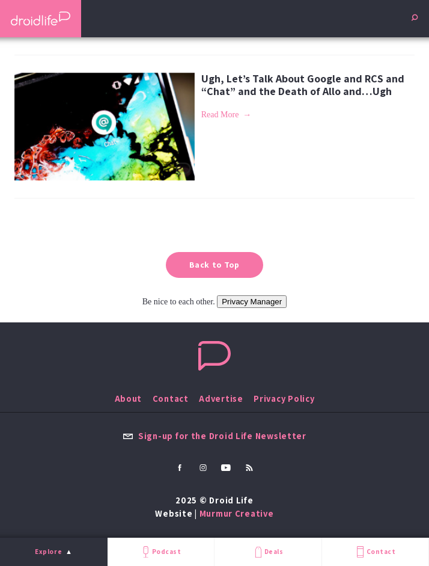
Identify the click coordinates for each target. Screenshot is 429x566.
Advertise (221, 398)
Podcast (160, 552)
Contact (374, 552)
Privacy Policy (284, 398)
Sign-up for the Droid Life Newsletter (214, 435)
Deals (267, 552)
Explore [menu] (48, 551)
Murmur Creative (236, 513)
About (128, 398)
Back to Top (214, 264)
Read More (220, 114)
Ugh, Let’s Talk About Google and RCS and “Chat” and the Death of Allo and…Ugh (302, 85)
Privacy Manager (252, 301)
